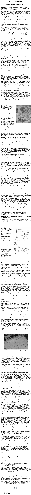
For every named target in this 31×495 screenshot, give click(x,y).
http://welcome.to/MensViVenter (21, 493)
